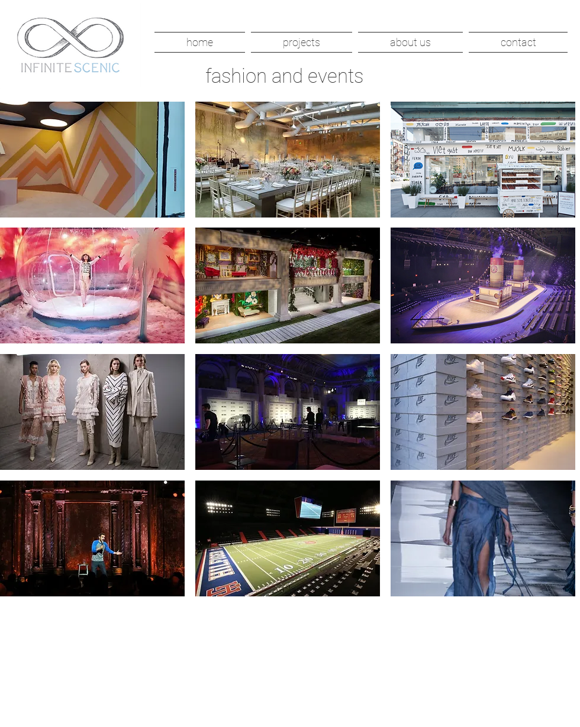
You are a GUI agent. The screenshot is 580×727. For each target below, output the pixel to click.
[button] (301, 42)
